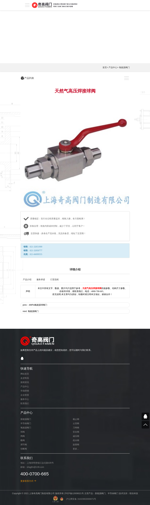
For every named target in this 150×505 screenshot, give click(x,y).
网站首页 (24, 374)
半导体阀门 (25, 423)
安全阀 (76, 432)
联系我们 (24, 403)
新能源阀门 (25, 419)
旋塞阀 (76, 444)
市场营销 (24, 391)
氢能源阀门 (124, 67)
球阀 (22, 432)
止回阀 (76, 423)
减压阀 (76, 436)
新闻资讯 (24, 382)
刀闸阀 (76, 427)
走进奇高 (24, 378)
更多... (76, 449)
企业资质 (24, 395)
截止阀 (76, 419)
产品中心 (113, 67)
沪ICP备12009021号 (74, 493)
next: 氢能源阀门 (31, 311)
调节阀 (23, 444)
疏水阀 (76, 440)
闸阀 (22, 436)
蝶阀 (22, 440)
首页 (105, 67)
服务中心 (24, 399)
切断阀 (23, 449)
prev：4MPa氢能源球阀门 (35, 305)
